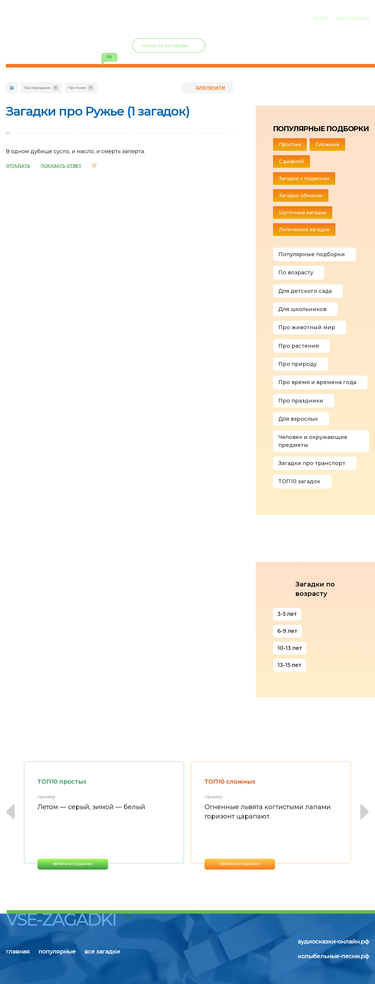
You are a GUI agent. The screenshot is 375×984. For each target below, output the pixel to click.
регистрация (353, 18)
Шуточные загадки (302, 212)
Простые (290, 144)
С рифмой (291, 161)
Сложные (327, 144)
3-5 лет (287, 614)
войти (320, 18)
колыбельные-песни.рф (333, 956)
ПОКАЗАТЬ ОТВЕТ (61, 165)
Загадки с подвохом (304, 178)
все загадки (115, 17)
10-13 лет (289, 648)
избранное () (335, 52)
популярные (63, 17)
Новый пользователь (330, 41)
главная (18, 17)
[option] (104, 815)
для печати (210, 87)
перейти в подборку (73, 864)
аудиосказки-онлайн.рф (333, 941)
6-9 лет (287, 631)
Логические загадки (304, 229)
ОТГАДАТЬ (18, 165)
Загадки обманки (301, 195)
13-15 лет (289, 665)
